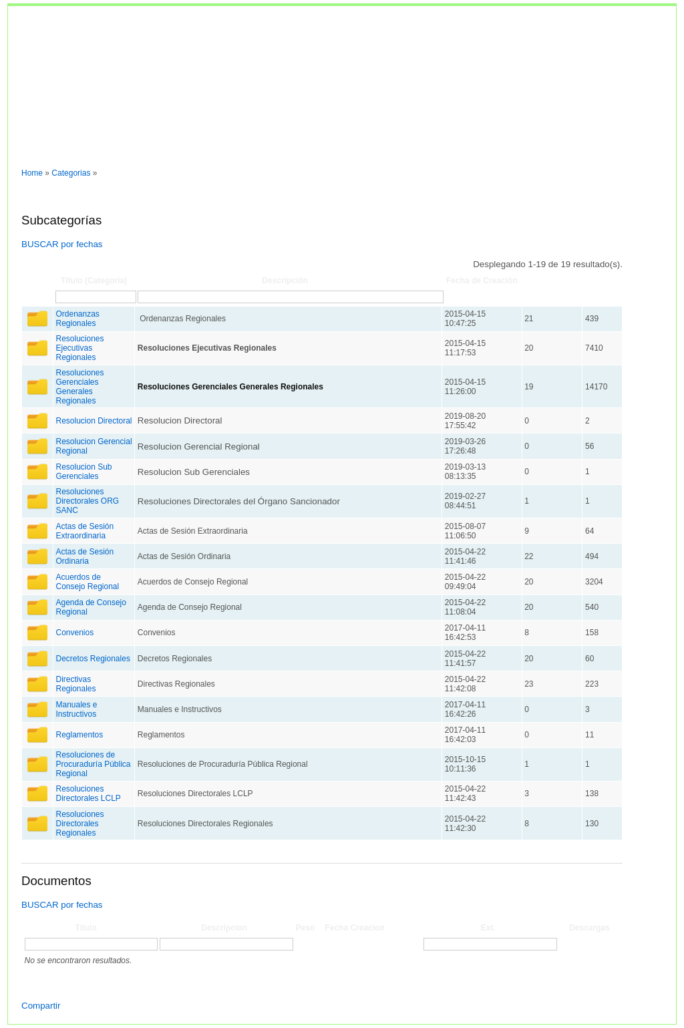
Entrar (122, 153)
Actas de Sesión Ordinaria (84, 556)
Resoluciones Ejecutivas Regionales (79, 348)
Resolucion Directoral (93, 420)
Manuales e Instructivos (76, 709)
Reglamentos (79, 734)
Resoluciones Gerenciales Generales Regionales (79, 386)
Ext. (488, 927)
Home (32, 173)
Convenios (74, 632)
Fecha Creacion (354, 927)
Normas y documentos (56, 153)
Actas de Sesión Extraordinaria (84, 531)
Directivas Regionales (75, 684)
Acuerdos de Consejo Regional (87, 581)
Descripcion (224, 927)
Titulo (85, 927)
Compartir (41, 1006)
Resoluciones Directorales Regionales (79, 824)
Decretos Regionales (92, 658)
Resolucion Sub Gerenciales (83, 471)
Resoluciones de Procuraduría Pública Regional (92, 764)
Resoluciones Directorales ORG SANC (87, 501)
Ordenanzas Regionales (77, 318)
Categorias (70, 173)
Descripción (285, 280)
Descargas (589, 927)
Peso (305, 927)
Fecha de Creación (482, 280)
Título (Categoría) (94, 280)
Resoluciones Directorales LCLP (87, 793)
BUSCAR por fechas (61, 244)
